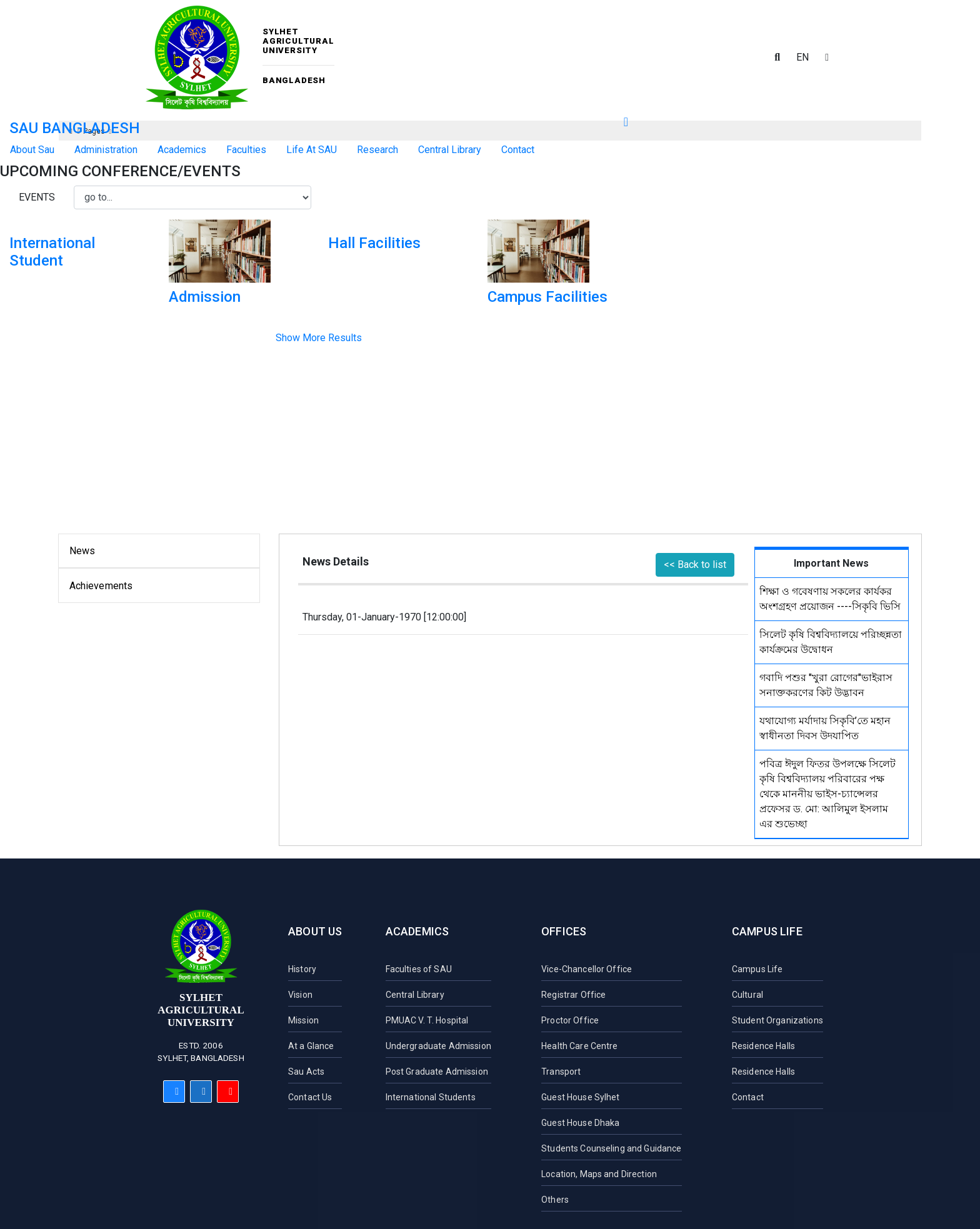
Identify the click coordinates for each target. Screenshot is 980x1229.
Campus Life (767, 931)
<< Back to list (695, 564)
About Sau (32, 150)
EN (802, 57)
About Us (315, 931)
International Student (52, 252)
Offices (563, 931)
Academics (417, 931)
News (82, 551)
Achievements (101, 586)
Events (37, 197)
